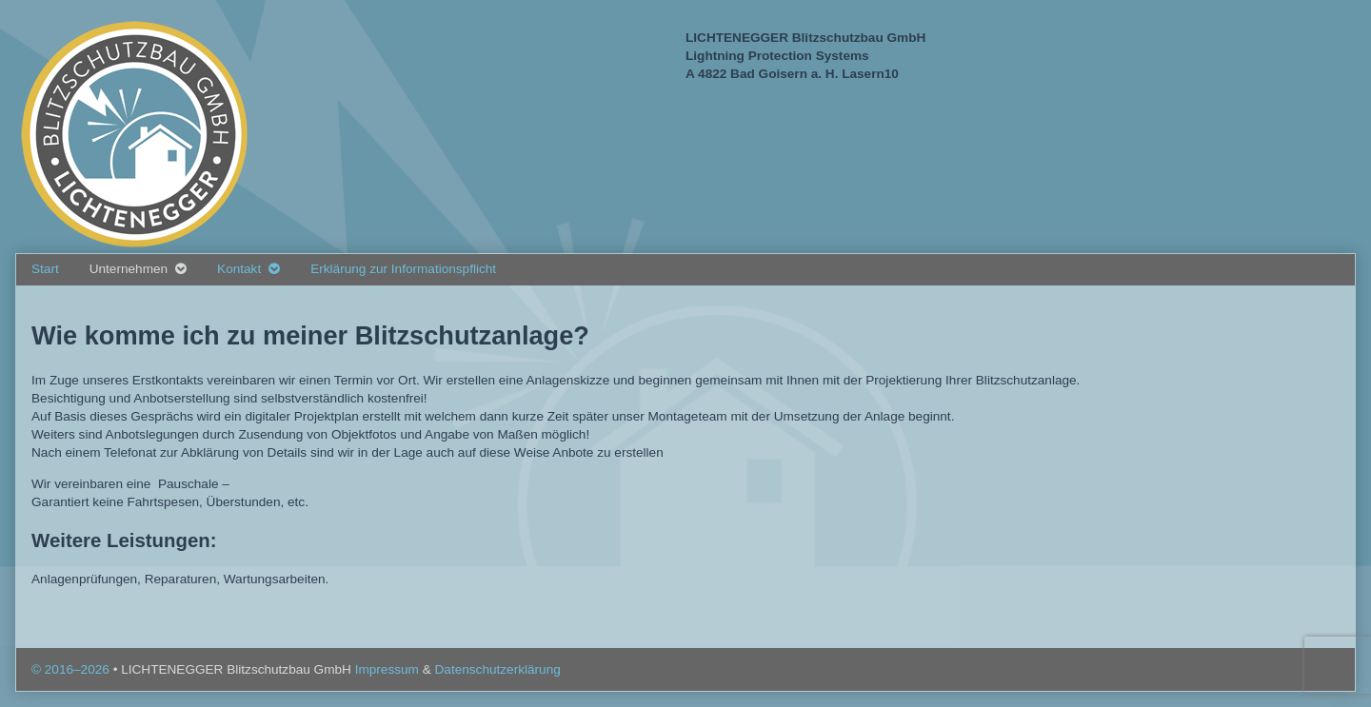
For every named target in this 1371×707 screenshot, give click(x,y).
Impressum (389, 669)
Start (45, 269)
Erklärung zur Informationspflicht (403, 269)
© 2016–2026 (72, 669)
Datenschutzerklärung (498, 669)
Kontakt (239, 269)
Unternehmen (128, 269)
